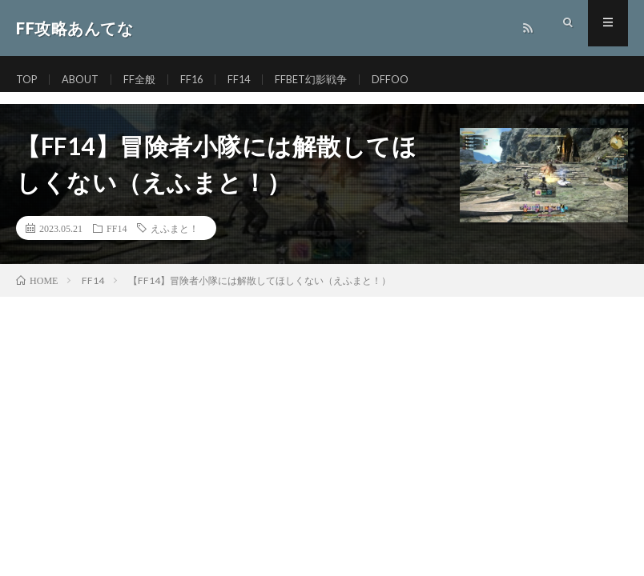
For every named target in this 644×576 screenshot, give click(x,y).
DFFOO (408, 79)
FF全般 (147, 79)
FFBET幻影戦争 (325, 79)
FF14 (250, 79)
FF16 (201, 79)
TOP (28, 79)
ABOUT (85, 79)
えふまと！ (175, 228)
